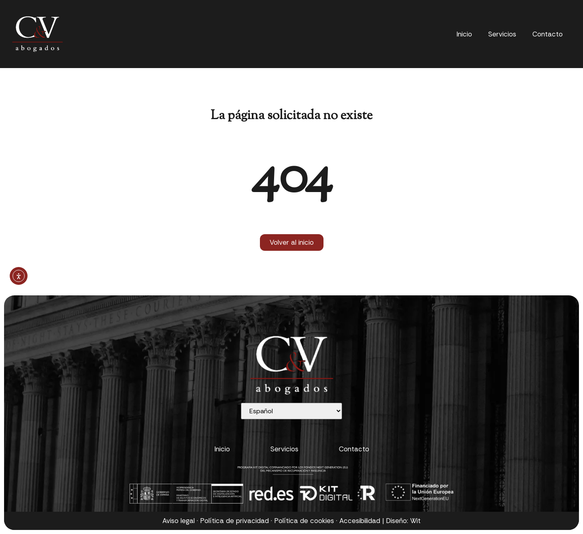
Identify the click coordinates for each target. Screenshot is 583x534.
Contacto (547, 34)
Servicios (502, 34)
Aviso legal (178, 520)
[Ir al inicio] (37, 34)
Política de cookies (304, 520)
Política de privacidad (234, 520)
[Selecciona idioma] (291, 411)
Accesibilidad (359, 520)
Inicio (464, 34)
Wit (415, 520)
